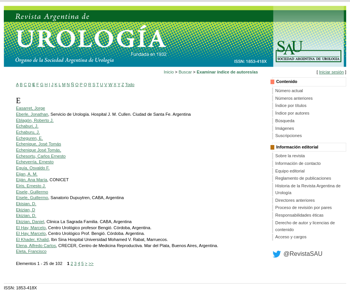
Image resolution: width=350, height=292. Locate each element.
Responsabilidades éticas (299, 215)
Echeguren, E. (29, 138)
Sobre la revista (290, 155)
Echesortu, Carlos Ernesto (41, 156)
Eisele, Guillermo (32, 192)
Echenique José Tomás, (38, 150)
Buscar (185, 72)
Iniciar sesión (331, 72)
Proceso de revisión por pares (303, 207)
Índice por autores (292, 113)
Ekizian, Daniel (30, 221)
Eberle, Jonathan (32, 114)
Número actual (289, 90)
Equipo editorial (290, 171)
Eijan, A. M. (27, 174)
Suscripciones (288, 135)
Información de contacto (298, 163)
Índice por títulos (291, 105)
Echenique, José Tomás (38, 144)
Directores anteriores (295, 200)
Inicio (169, 72)
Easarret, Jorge (30, 108)
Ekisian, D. (26, 203)
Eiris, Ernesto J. (31, 185)
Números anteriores (294, 98)
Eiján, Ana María (31, 179)
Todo (129, 84)
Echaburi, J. (27, 126)
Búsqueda (284, 120)
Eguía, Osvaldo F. (32, 168)
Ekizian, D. (26, 215)
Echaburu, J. (28, 132)
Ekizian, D (25, 209)
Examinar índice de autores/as (227, 72)
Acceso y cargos (291, 237)
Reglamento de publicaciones (303, 178)
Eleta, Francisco (31, 251)
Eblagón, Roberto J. (35, 120)
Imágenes (284, 128)
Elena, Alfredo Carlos (36, 245)
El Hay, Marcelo (31, 227)
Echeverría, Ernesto (35, 162)
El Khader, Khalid (32, 239)
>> (91, 263)
